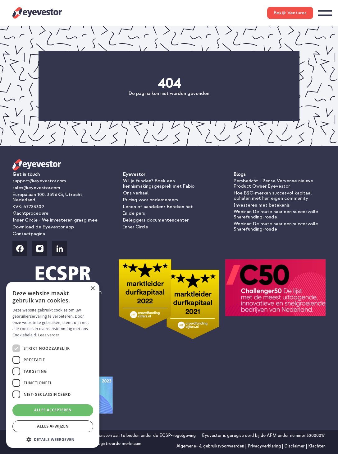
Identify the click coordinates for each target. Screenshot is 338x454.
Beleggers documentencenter (156, 220)
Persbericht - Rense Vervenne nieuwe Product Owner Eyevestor (273, 183)
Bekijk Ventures (290, 13)
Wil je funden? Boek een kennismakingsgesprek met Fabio (158, 183)
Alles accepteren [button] (53, 410)
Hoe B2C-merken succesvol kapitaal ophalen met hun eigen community (273, 195)
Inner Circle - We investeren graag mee (55, 220)
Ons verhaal (135, 193)
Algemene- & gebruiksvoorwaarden (210, 446)
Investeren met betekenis (262, 205)
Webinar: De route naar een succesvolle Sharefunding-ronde (276, 214)
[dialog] (52, 365)
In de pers (134, 213)
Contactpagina (28, 234)
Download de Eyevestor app (43, 227)
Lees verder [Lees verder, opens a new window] (49, 335)
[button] (52, 439)
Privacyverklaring (265, 446)
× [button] (92, 288)
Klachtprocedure (30, 213)
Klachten (317, 446)
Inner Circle (135, 227)
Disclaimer (295, 446)
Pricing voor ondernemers (150, 200)
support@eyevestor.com (39, 181)
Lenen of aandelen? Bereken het (158, 207)
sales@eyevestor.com (36, 188)
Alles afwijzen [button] (53, 426)
